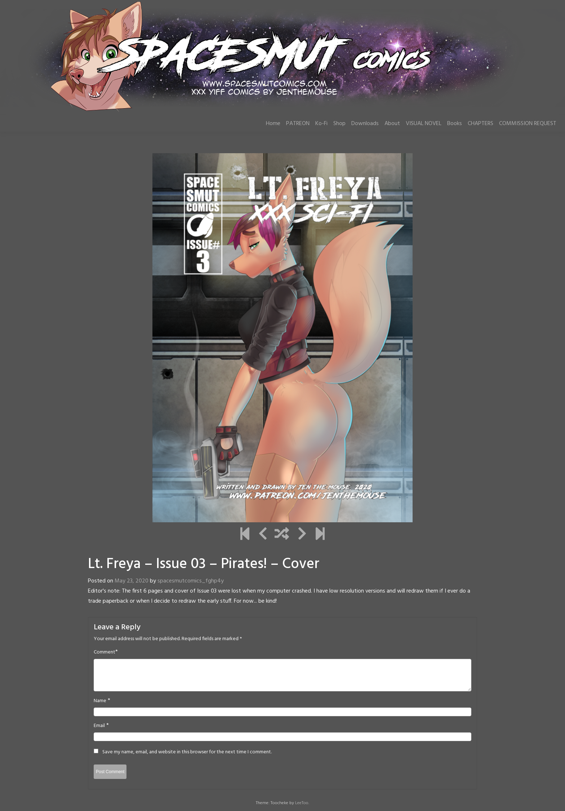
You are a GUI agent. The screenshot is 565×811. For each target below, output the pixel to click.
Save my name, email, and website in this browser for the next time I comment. (187, 752)
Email (99, 726)
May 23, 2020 (131, 581)
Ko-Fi (321, 123)
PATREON (298, 123)
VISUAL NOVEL (423, 123)
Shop (339, 123)
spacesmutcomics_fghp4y (190, 581)
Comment (104, 652)
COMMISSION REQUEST (527, 123)
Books (454, 123)
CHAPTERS (480, 123)
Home (273, 123)
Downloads (365, 123)
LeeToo (301, 803)
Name (100, 701)
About (392, 123)
